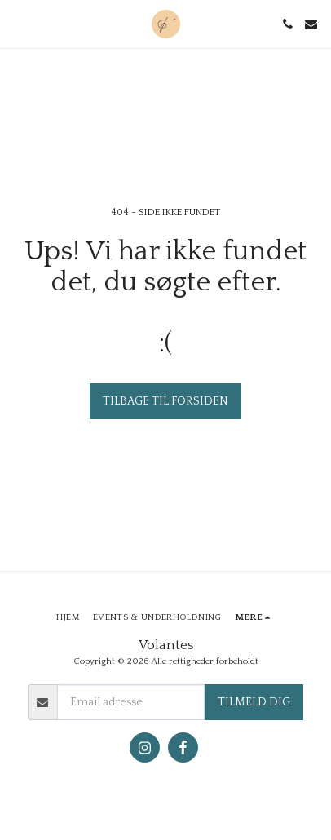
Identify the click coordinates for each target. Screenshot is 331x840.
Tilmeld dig (254, 702)
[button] (18, 23)
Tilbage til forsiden (165, 401)
